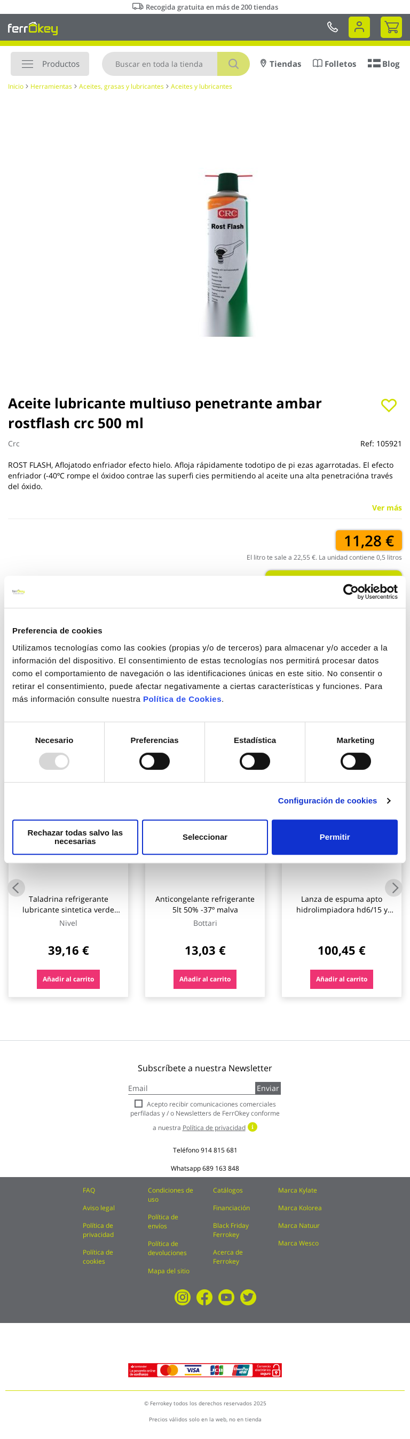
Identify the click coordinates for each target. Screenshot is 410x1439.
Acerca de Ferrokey (228, 1257)
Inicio (15, 86)
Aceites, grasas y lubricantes (121, 86)
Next (394, 887)
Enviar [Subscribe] (268, 1088)
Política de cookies (98, 1257)
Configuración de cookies (327, 804)
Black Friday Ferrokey (231, 1230)
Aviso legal (99, 1207)
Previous (16, 887)
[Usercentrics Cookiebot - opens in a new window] (351, 596)
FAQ (89, 1190)
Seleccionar (202, 836)
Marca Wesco (298, 1243)
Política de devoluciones (167, 1248)
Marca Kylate (297, 1190)
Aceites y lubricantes (201, 86)
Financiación (231, 1207)
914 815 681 (219, 1150)
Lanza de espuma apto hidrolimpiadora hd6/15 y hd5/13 (342, 909)
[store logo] (33, 28)
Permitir (334, 836)
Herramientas (51, 86)
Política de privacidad (98, 1230)
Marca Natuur (299, 1225)
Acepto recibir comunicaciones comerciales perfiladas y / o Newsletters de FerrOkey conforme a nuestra (205, 1116)
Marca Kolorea (300, 1207)
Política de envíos (163, 1221)
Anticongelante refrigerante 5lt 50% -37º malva (205, 904)
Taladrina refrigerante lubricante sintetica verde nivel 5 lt (68, 909)
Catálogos (228, 1190)
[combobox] (176, 64)
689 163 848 (220, 1168)
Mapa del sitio (169, 1270)
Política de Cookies (182, 703)
